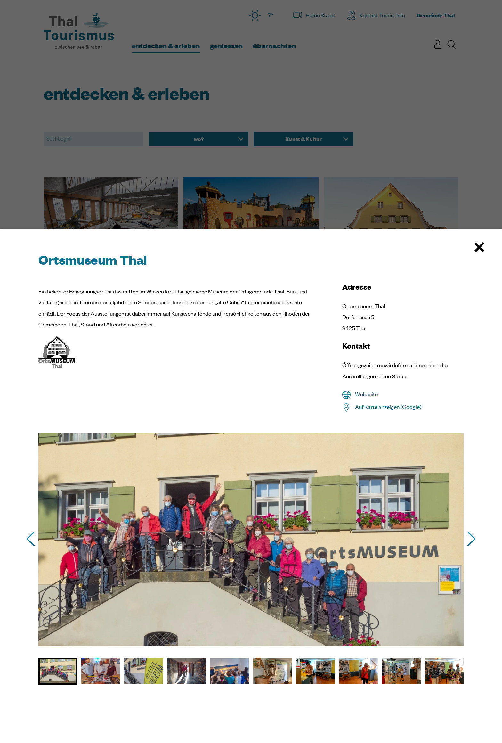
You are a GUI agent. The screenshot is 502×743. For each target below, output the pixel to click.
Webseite (366, 394)
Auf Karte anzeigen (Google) (388, 406)
